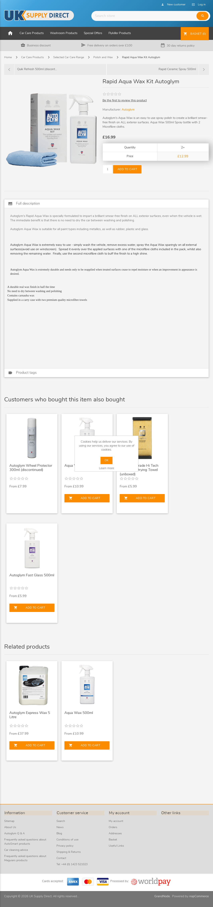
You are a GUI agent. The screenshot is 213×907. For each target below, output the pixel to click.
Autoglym (128, 109)
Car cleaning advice (16, 850)
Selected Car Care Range (68, 57)
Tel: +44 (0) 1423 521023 (72, 864)
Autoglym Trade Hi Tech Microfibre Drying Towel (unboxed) (139, 470)
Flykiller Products (119, 33)
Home (8, 57)
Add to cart (127, 169)
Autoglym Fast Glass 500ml (31, 575)
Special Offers (93, 33)
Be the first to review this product (125, 100)
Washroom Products (63, 33)
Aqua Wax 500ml (78, 713)
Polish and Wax (103, 57)
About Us (10, 827)
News (60, 827)
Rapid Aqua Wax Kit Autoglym (141, 57)
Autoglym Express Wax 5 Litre (29, 715)
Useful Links (116, 845)
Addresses (115, 833)
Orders (113, 827)
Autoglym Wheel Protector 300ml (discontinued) (30, 468)
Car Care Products (32, 33)
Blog (59, 833)
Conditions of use (67, 839)
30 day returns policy (181, 45)
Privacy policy (64, 845)
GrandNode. (162, 896)
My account (116, 821)
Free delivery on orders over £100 (109, 45)
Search (60, 821)
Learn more (106, 468)
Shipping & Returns (68, 852)
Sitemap (9, 821)
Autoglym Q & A (14, 833)
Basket (113, 839)
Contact (61, 858)
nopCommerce (199, 896)
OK (106, 460)
